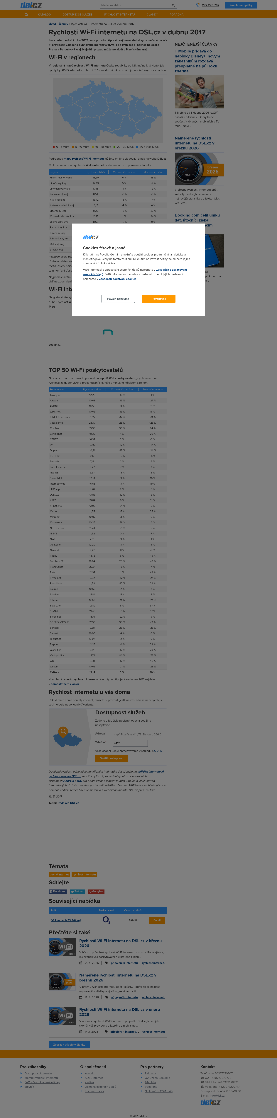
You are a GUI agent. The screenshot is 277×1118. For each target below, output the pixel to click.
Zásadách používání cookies (117, 279)
